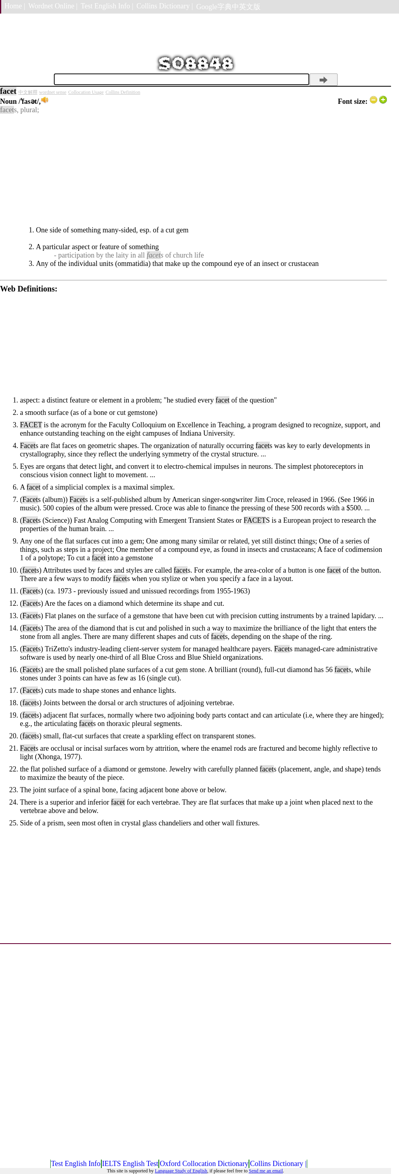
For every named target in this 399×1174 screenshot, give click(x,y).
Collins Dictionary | (164, 6)
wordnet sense (52, 92)
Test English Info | (107, 6)
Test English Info (76, 1164)
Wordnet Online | (52, 6)
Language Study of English (181, 1171)
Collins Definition (122, 92)
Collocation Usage (86, 92)
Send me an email (266, 1171)
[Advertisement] (193, 170)
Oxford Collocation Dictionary (204, 1164)
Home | (14, 6)
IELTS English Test (130, 1164)
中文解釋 (28, 92)
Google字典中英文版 (228, 7)
